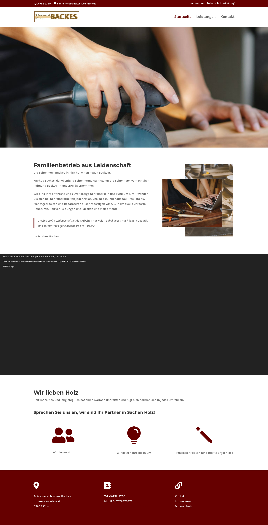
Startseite (183, 17)
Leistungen (206, 17)
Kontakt (227, 17)
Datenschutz (183, 506)
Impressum (197, 3)
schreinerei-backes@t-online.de (126, 506)
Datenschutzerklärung (220, 3)
